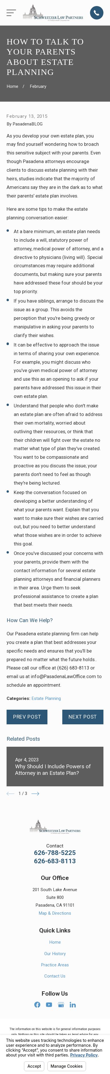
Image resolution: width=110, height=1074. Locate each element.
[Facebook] (37, 1005)
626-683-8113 (55, 861)
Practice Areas (55, 964)
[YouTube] (49, 1005)
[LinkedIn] (73, 1005)
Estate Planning (46, 698)
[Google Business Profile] (61, 1005)
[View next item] (35, 794)
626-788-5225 (55, 853)
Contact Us (54, 976)
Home (55, 942)
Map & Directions (55, 913)
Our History (55, 953)
